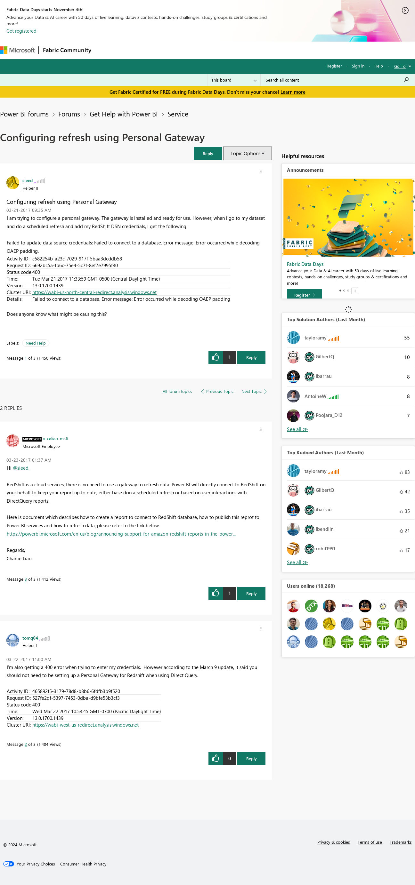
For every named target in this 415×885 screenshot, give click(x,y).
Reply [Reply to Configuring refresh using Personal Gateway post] (251, 357)
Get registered (21, 31)
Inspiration (134, 50)
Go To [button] (400, 66)
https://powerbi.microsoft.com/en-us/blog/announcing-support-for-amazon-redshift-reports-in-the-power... (121, 533)
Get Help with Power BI (124, 113)
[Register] (304, 295)
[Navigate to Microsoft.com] (17, 50)
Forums (106, 50)
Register (334, 65)
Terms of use (370, 842)
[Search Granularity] (234, 80)
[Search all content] (337, 80)
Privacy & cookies (333, 842)
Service (177, 113)
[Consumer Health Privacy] (83, 864)
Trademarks (401, 842)
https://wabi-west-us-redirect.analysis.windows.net (85, 725)
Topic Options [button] (245, 153)
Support (269, 50)
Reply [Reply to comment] (251, 593)
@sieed (20, 468)
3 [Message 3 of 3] (26, 579)
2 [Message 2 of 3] (26, 744)
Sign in (358, 65)
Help (378, 65)
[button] (208, 153)
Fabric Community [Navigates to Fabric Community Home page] (67, 50)
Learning (242, 50)
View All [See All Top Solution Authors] (297, 429)
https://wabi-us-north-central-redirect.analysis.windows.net (94, 292)
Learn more (293, 92)
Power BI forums (24, 113)
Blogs (217, 50)
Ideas (160, 50)
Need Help (36, 343)
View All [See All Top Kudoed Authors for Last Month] (297, 562)
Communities (189, 50)
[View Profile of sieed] (27, 180)
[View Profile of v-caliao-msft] (56, 438)
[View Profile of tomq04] (30, 637)
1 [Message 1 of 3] (26, 358)
